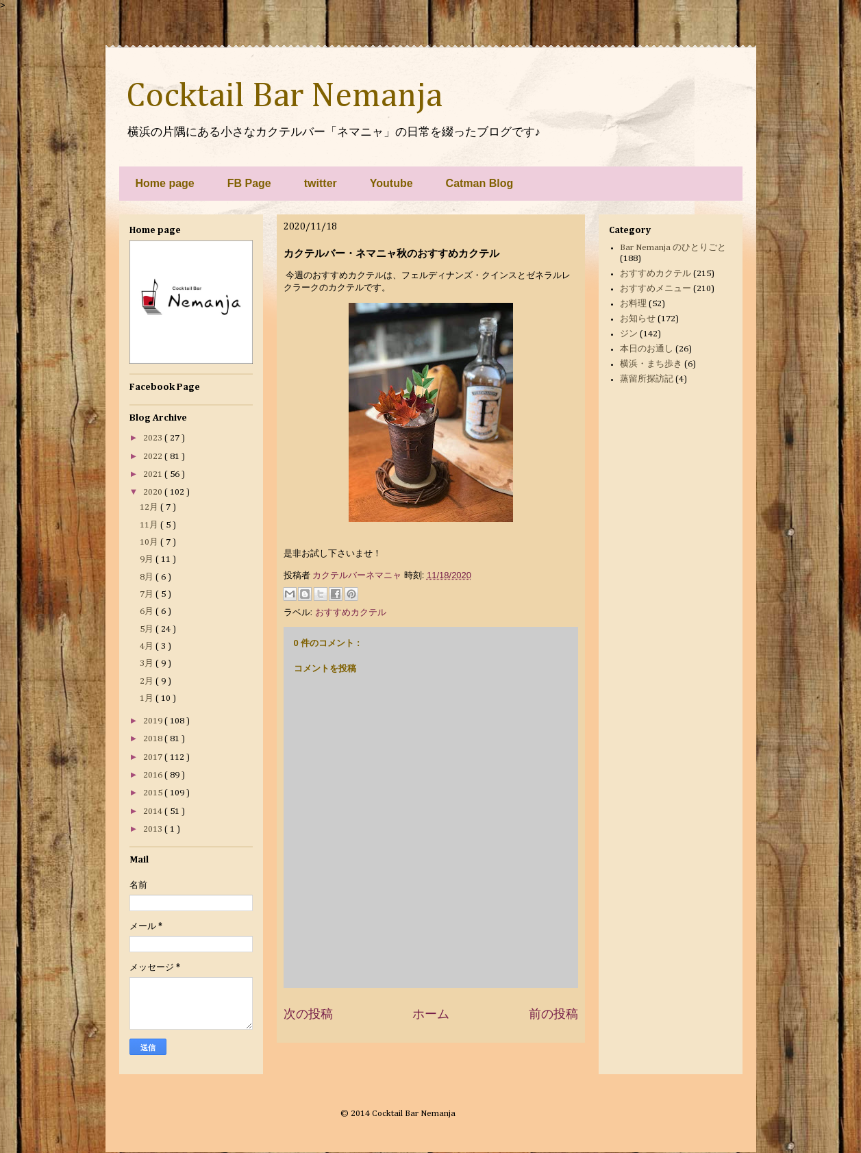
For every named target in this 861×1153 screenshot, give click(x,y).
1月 (147, 698)
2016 (153, 775)
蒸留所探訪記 (646, 379)
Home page (165, 183)
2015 (153, 793)
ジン (629, 334)
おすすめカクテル (350, 612)
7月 (147, 594)
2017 (153, 757)
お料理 (633, 303)
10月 (150, 542)
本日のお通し (646, 349)
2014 (153, 811)
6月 (147, 611)
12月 (150, 507)
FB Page (249, 183)
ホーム (430, 1014)
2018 (153, 738)
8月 (147, 577)
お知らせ (638, 318)
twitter (320, 183)
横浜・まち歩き (651, 364)
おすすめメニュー (655, 288)
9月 (147, 559)
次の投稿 (308, 1014)
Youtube (391, 183)
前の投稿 (553, 1014)
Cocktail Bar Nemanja (284, 96)
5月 (147, 629)
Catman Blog (480, 183)
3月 (147, 663)
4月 (147, 646)
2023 (153, 438)
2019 (153, 721)
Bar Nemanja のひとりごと (673, 247)
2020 (153, 492)
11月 (150, 525)
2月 (147, 681)
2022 (153, 456)
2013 (153, 829)
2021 (153, 474)
